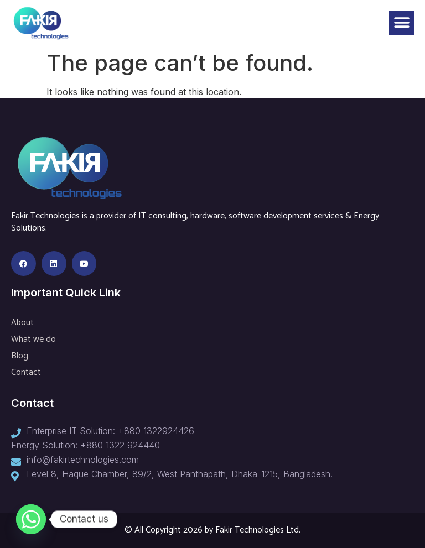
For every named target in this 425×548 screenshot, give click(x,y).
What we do (33, 339)
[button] (401, 23)
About (22, 322)
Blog (19, 355)
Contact (26, 372)
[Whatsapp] (31, 519)
